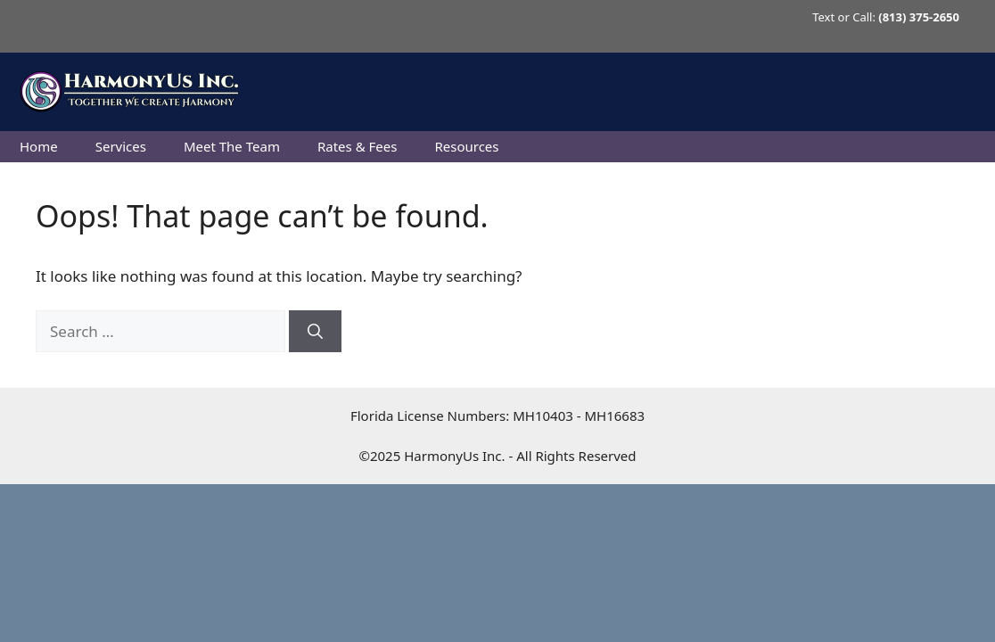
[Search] (315, 331)
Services (120, 146)
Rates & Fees (357, 146)
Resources (466, 146)
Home (39, 146)
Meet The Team (232, 146)
